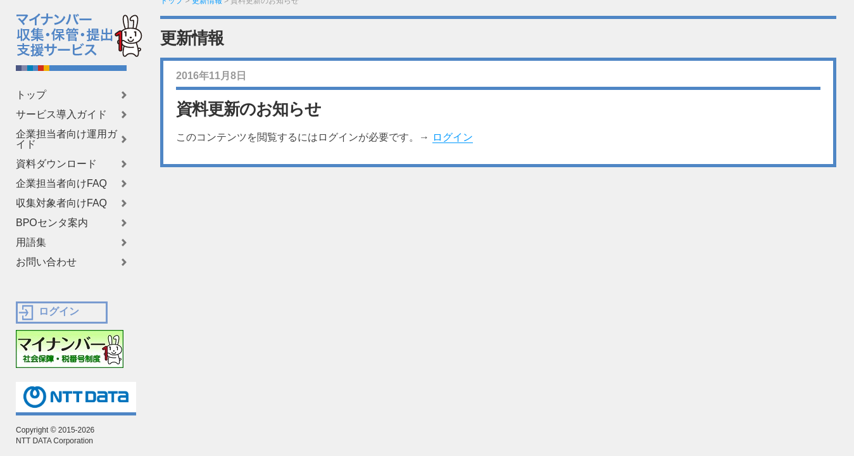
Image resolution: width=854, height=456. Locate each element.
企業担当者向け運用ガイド (66, 139)
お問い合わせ (46, 262)
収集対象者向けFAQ (61, 203)
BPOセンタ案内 (52, 223)
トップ (31, 95)
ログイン (452, 137)
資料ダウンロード (56, 164)
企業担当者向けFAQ (61, 184)
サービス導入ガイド (61, 115)
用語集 (31, 243)
